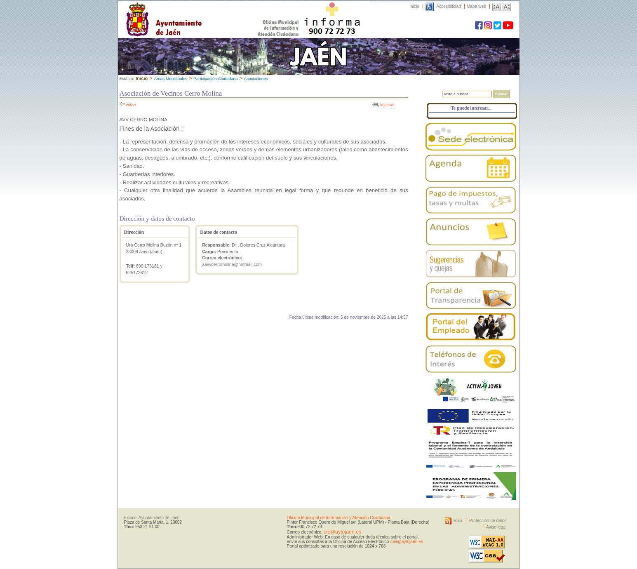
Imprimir (387, 105)
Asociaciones (256, 78)
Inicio (414, 6)
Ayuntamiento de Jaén (199, 11)
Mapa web (476, 6)
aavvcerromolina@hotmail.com (232, 264)
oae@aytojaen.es (406, 541)
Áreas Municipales (170, 78)
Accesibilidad (448, 6)
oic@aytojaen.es (342, 532)
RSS (458, 520)
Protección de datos (488, 520)
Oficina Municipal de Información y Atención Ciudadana (338, 517)
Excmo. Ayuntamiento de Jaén (152, 517)
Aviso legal (496, 527)
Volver (131, 105)
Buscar (501, 94)
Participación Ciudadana (215, 78)
